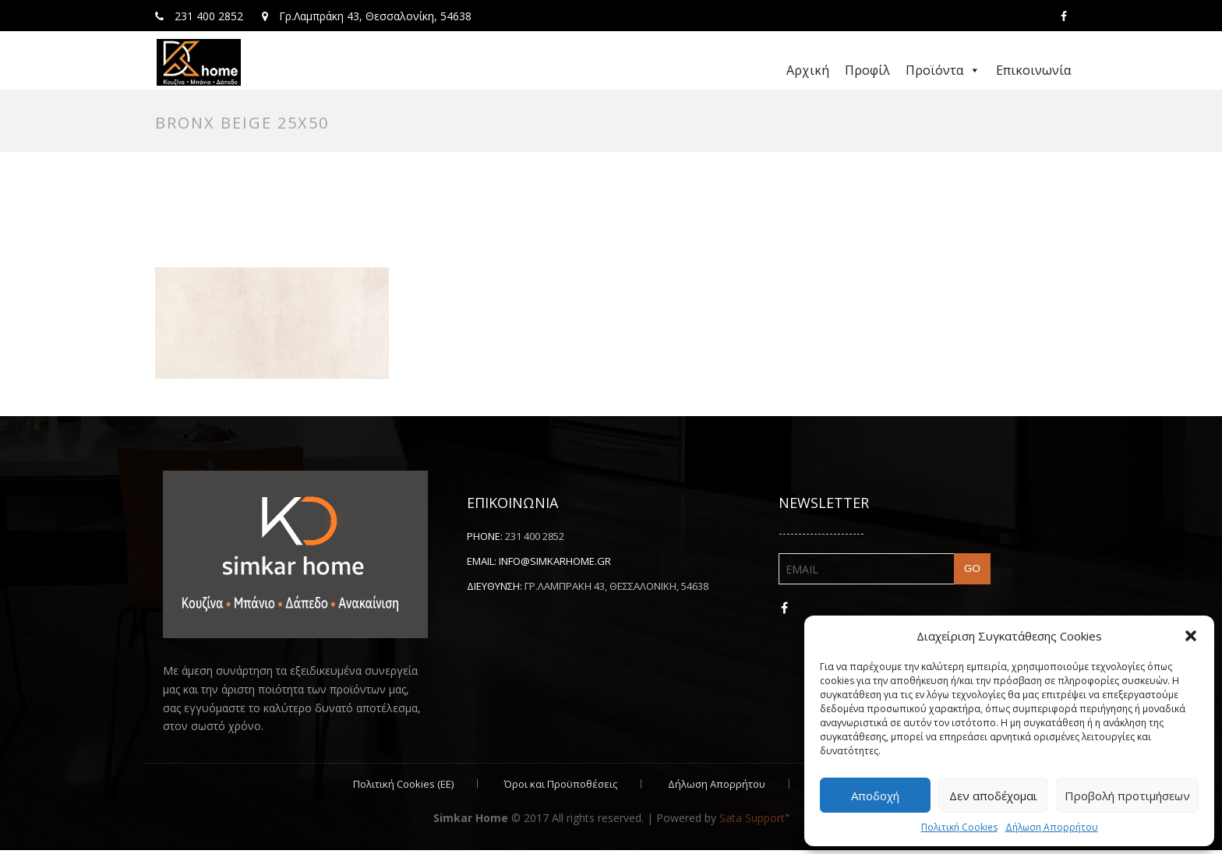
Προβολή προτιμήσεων (1127, 795)
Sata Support (752, 821)
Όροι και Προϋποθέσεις (560, 788)
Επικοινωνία (1033, 70)
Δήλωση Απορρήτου (1051, 827)
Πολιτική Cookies (959, 827)
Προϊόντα (943, 70)
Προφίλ (867, 70)
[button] (1191, 636)
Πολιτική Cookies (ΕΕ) (403, 788)
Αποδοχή (875, 795)
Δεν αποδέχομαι (993, 795)
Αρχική (807, 70)
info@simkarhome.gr (555, 564)
